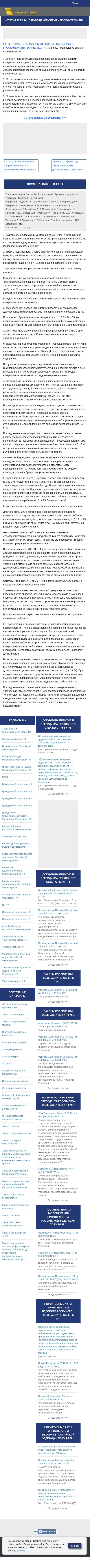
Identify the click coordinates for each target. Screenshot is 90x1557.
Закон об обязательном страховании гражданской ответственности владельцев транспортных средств (16, 1157)
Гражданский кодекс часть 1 (17, 784)
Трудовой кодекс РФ (13, 946)
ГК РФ (5, 777)
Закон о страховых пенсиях (16, 1133)
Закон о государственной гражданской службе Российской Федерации (15, 1184)
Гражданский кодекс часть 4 (17, 805)
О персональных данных (15, 1081)
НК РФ (5, 905)
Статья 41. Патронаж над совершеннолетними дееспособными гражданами (67, 165)
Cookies (21, 1550)
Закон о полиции (11, 1126)
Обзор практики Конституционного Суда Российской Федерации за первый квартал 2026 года (56, 1449)
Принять (74, 1546)
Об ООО (6, 1063)
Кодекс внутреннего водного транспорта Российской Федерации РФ (17, 857)
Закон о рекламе (11, 1215)
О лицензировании (12, 1049)
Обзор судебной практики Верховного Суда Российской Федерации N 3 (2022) (58, 893)
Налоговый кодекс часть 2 (16, 919)
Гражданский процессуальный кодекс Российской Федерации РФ (16, 815)
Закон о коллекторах (13, 1014)
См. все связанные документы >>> (45, 117)
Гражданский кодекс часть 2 (17, 791)
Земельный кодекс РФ (14, 836)
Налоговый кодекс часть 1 (16, 912)
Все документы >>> (58, 794)
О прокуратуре (10, 1056)
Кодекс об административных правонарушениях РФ (13, 870)
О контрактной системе (14, 1088)
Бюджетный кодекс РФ (14, 739)
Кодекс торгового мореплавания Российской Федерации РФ (16, 884)
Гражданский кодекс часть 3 (17, 798)
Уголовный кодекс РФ (13, 981)
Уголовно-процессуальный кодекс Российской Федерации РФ (16, 970)
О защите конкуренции (14, 1042)
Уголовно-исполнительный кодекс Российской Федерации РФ (16, 957)
